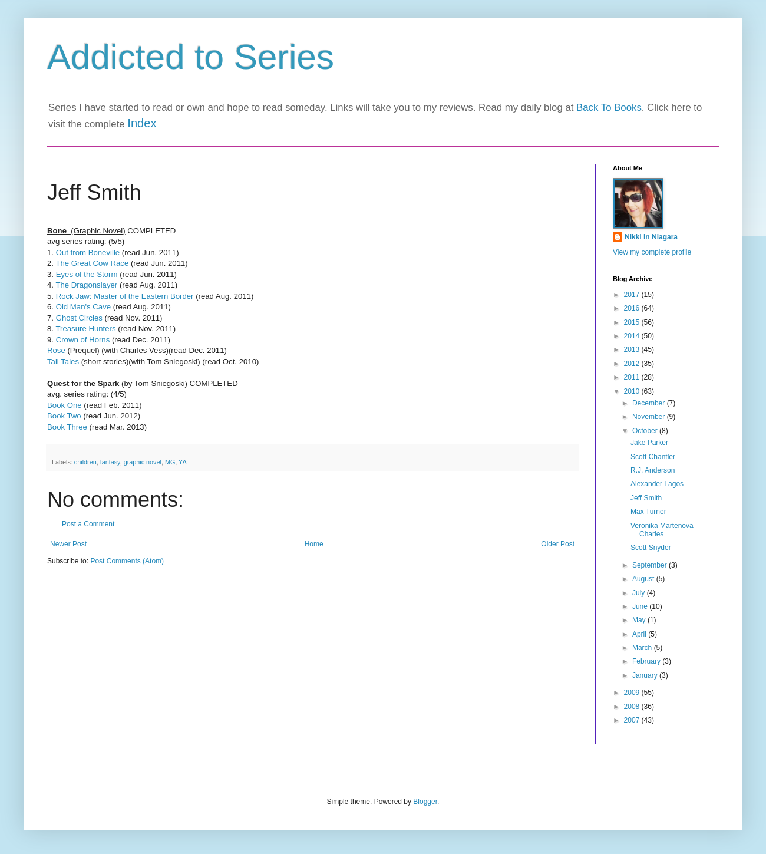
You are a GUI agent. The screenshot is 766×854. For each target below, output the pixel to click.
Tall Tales (64, 361)
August (644, 579)
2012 (633, 364)
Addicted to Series (190, 57)
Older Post (557, 544)
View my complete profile (652, 252)
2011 (633, 377)
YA (183, 462)
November (649, 417)
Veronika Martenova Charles (662, 530)
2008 (633, 707)
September (650, 565)
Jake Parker (649, 442)
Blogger (425, 801)
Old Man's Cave (83, 306)
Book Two (64, 415)
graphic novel (142, 462)
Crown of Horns (83, 339)
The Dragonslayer (86, 285)
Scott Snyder (650, 547)
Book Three (67, 427)
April (640, 634)
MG (170, 462)
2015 (633, 322)
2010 (633, 391)
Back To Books (609, 107)
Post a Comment (88, 524)
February (647, 661)
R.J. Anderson (652, 470)
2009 (633, 692)
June (640, 606)
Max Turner (648, 511)
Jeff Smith (646, 498)
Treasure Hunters (85, 328)
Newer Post (68, 544)
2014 (633, 336)
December (649, 403)
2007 (633, 720)
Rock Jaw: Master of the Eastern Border (123, 296)
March (643, 648)
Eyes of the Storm (87, 274)
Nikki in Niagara (651, 237)
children (85, 462)
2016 (633, 308)
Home (314, 544)
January (645, 675)
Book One (64, 405)
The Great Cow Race (91, 263)
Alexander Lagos (657, 484)
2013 (633, 349)
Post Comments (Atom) (127, 561)
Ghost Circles (79, 318)
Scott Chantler (652, 457)
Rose (56, 350)
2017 (633, 295)
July (639, 593)
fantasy (110, 462)
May (640, 620)
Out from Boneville (88, 252)
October (645, 431)
